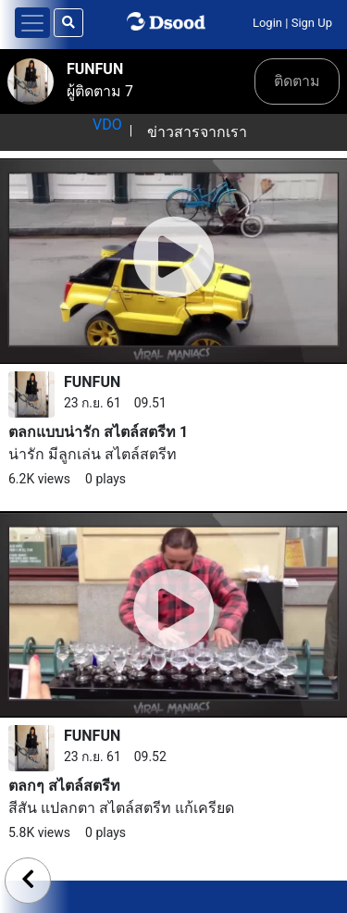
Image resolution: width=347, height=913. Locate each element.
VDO (107, 124)
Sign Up (311, 23)
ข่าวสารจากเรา (197, 132)
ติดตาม (297, 81)
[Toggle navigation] (32, 22)
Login (267, 23)
